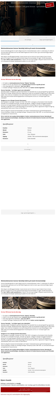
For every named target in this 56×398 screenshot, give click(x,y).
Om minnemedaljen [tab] (10, 38)
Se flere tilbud (25, 389)
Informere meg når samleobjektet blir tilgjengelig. (15, 394)
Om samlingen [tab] (28, 38)
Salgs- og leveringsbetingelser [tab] (46, 38)
